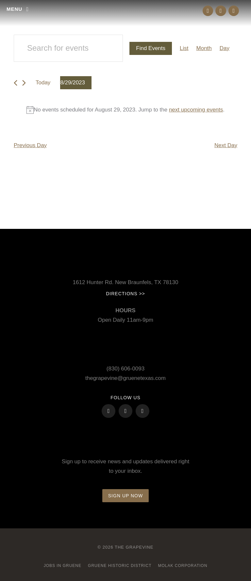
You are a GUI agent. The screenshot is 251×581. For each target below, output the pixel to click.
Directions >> (125, 293)
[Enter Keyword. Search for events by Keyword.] (68, 48)
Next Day (225, 145)
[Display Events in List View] (184, 48)
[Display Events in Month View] (204, 48)
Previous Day (30, 145)
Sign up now (125, 495)
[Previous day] (15, 83)
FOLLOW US (125, 397)
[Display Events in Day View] (224, 48)
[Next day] (24, 83)
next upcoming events (196, 110)
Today (43, 82)
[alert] (125, 110)
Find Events (150, 48)
